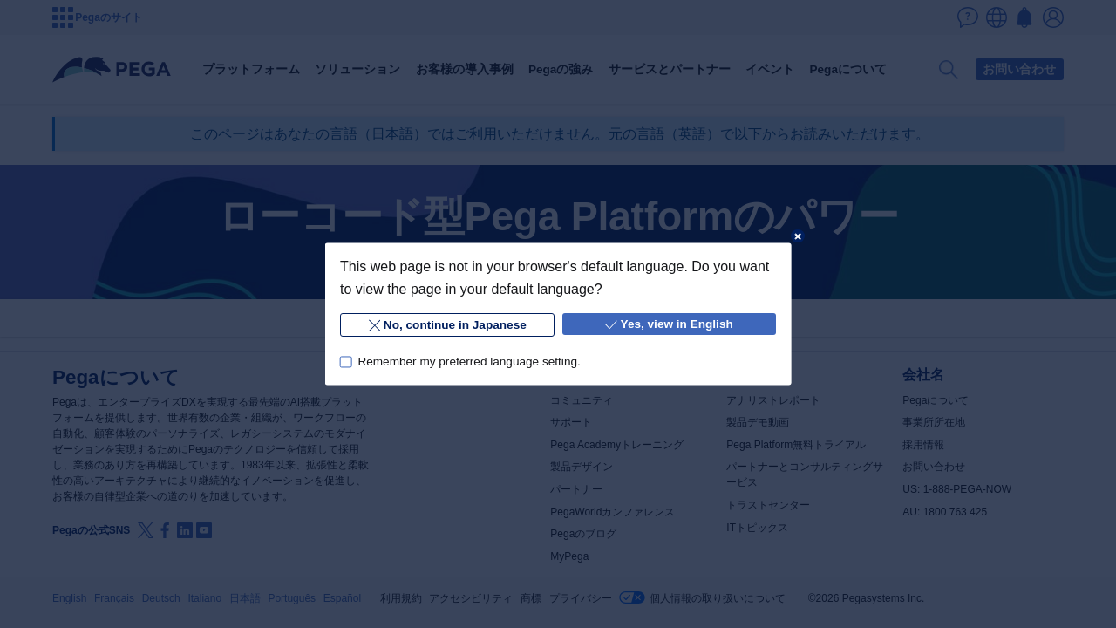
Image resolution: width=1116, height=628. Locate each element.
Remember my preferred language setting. (468, 361)
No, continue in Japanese (447, 325)
